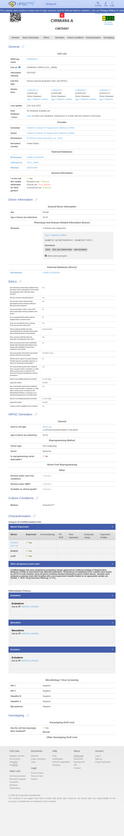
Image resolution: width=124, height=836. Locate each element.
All (15, 790)
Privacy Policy (107, 10)
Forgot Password (102, 790)
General (17, 38)
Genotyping (107, 38)
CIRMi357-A (34, 91)
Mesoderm (17, 649)
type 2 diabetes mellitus (39, 100)
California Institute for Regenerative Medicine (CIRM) (52, 129)
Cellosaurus (18, 164)
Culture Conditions (75, 38)
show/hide (16, 118)
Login (110, 4)
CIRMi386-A (83, 91)
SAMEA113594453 (37, 159)
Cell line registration (62, 790)
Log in (97, 784)
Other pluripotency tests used (27, 589)
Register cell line (19, 784)
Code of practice (39, 787)
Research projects (19, 807)
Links (34, 790)
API (75, 793)
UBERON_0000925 (32, 632)
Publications (17, 817)
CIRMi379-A (59, 91)
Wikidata (16, 170)
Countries (15, 810)
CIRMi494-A (34, 60)
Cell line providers (19, 804)
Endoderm (17, 621)
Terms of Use (38, 804)
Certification (58, 787)
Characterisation (92, 38)
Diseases (15, 814)
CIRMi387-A (107, 91)
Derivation (59, 38)
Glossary (57, 793)
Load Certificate (106, 23)
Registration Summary (103, 13)
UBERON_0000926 (32, 660)
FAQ (55, 784)
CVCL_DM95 (34, 164)
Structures (78, 787)
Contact (77, 796)
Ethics (47, 38)
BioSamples (18, 159)
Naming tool (78, 790)
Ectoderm (17, 676)
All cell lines (16, 787)
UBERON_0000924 (32, 687)
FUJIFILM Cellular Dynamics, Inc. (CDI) (46, 140)
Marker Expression (21, 551)
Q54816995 (33, 170)
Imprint (35, 807)
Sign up (97, 787)
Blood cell (47, 444)
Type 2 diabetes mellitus (57, 241)
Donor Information (32, 38)
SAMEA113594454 (52, 279)
